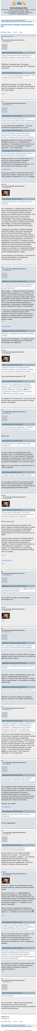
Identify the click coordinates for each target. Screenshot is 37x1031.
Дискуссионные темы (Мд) (24, 1026)
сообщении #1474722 (11, 52)
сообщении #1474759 (15, 586)
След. (20, 32)
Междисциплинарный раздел (8, 1026)
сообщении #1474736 (11, 424)
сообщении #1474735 (11, 199)
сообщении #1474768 (11, 775)
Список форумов (5, 1025)
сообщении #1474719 (11, 116)
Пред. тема (3, 36)
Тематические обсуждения (18, 1025)
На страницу (4, 32)
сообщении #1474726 (15, 281)
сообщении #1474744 (15, 331)
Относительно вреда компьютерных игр (17, 25)
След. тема (10, 36)
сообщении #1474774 (11, 993)
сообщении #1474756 (11, 845)
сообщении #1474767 (11, 922)
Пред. (9, 32)
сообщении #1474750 (11, 365)
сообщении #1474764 (15, 687)
